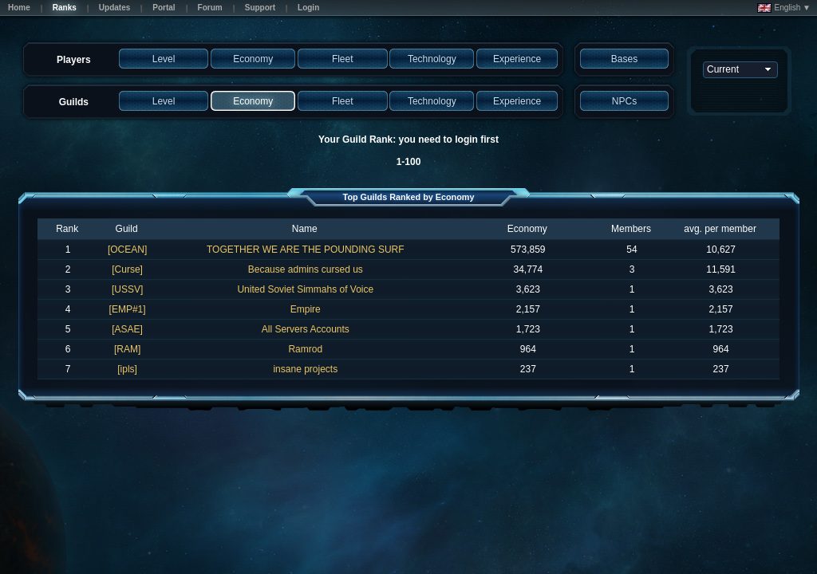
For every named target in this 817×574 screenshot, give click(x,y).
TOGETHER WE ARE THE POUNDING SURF (306, 249)
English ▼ (784, 8)
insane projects (305, 369)
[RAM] (127, 349)
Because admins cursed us (305, 269)
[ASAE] (127, 329)
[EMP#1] (127, 309)
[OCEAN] (127, 249)
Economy (527, 228)
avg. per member (720, 228)
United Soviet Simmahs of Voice (305, 289)
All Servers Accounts (305, 329)
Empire (305, 309)
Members (631, 228)
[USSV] (127, 289)
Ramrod (305, 349)
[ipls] (127, 369)
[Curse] (127, 269)
